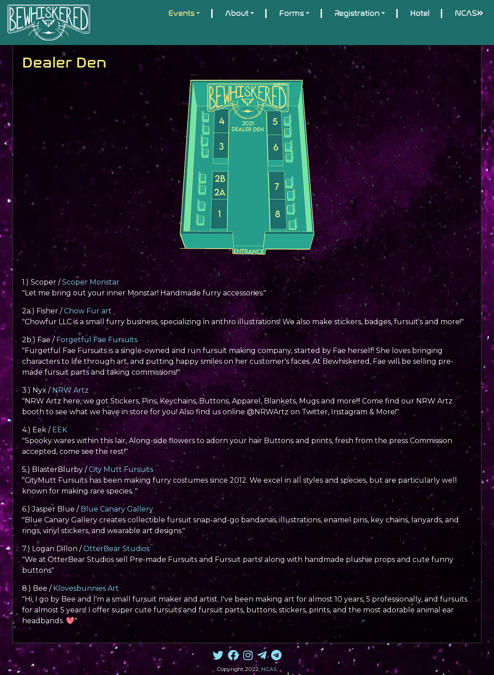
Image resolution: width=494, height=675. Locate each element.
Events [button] (181, 13)
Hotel (420, 13)
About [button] (237, 13)
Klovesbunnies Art (86, 588)
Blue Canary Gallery (117, 509)
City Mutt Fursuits (121, 469)
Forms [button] (291, 13)
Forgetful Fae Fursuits (96, 339)
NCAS (469, 13)
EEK (59, 430)
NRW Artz (70, 390)
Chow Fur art (88, 311)
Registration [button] (357, 13)
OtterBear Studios (116, 548)
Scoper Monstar (90, 282)
